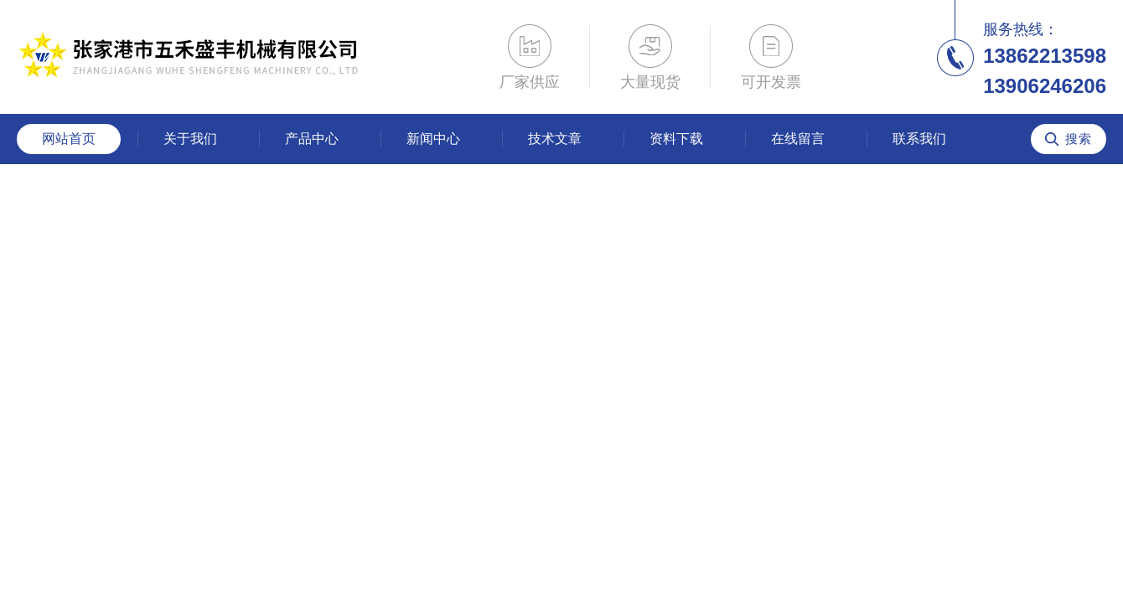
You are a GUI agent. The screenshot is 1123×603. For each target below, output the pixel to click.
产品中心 (312, 138)
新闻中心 (433, 138)
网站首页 (69, 138)
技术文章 (555, 138)
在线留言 (798, 138)
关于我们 (190, 138)
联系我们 (919, 138)
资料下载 (676, 138)
